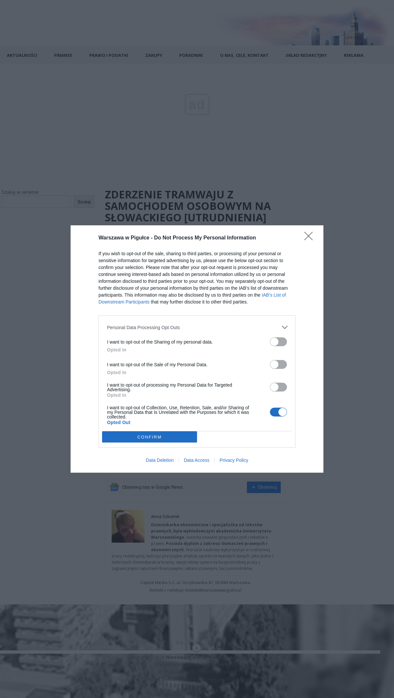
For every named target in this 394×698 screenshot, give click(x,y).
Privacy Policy (234, 460)
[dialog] (197, 349)
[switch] (278, 341)
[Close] (310, 238)
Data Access (196, 460)
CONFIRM (149, 437)
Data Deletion (160, 460)
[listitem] (197, 327)
